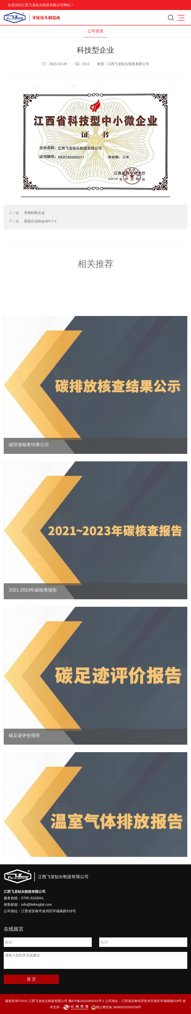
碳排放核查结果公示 (29, 475)
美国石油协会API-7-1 (32, 221)
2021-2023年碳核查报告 (33, 621)
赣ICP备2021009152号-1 (86, 1001)
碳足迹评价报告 (24, 766)
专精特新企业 (27, 213)
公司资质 (95, 31)
